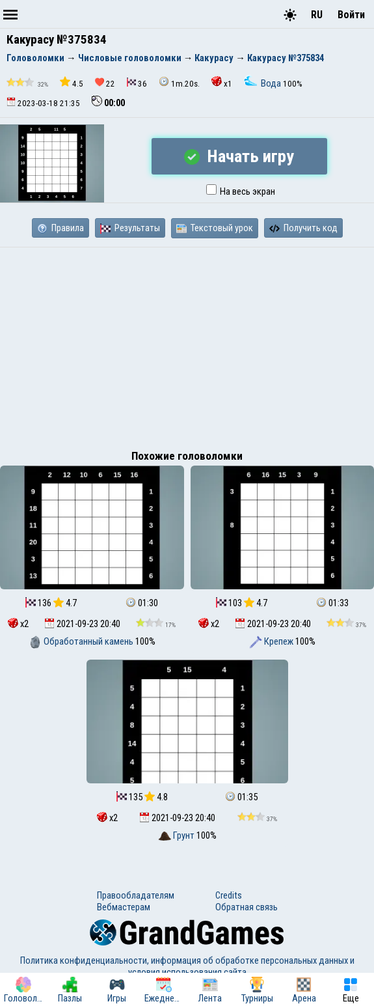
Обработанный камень (82, 641)
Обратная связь (246, 907)
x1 (221, 82)
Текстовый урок (214, 228)
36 (137, 83)
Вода (263, 83)
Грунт (177, 835)
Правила (60, 228)
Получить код (303, 228)
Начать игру (239, 156)
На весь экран (240, 191)
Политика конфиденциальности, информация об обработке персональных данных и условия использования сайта (187, 966)
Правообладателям (135, 895)
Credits (228, 895)
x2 (18, 624)
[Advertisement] (187, 345)
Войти (351, 14)
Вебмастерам (123, 907)
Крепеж (272, 641)
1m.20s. (179, 82)
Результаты (130, 228)
